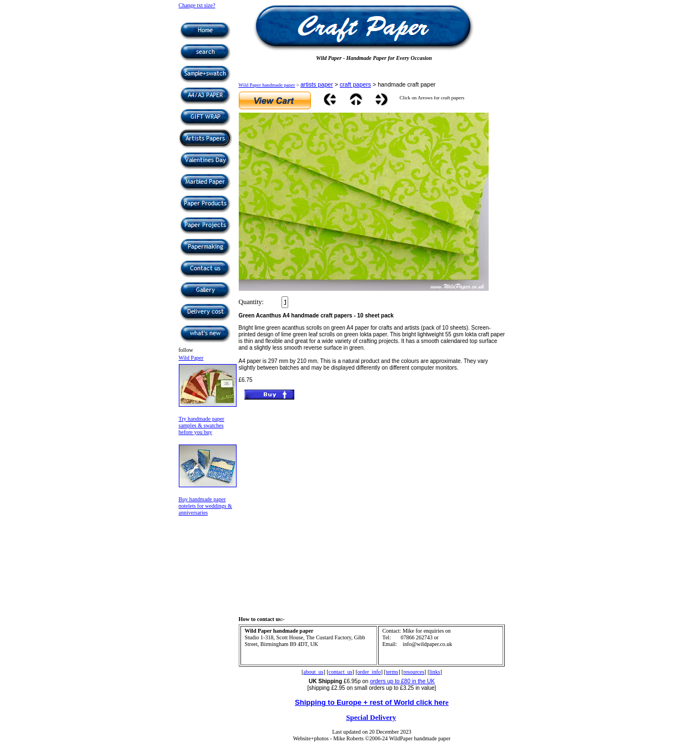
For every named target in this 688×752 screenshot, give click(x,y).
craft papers (355, 84)
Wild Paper (191, 358)
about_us (313, 672)
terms (392, 672)
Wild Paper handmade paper (267, 85)
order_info (369, 672)
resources (413, 672)
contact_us (341, 672)
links (434, 672)
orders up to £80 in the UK (402, 681)
